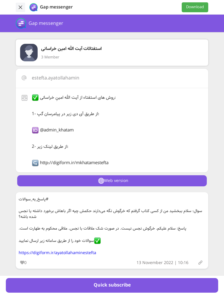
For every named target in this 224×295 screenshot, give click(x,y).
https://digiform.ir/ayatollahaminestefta (57, 253)
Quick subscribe (112, 285)
